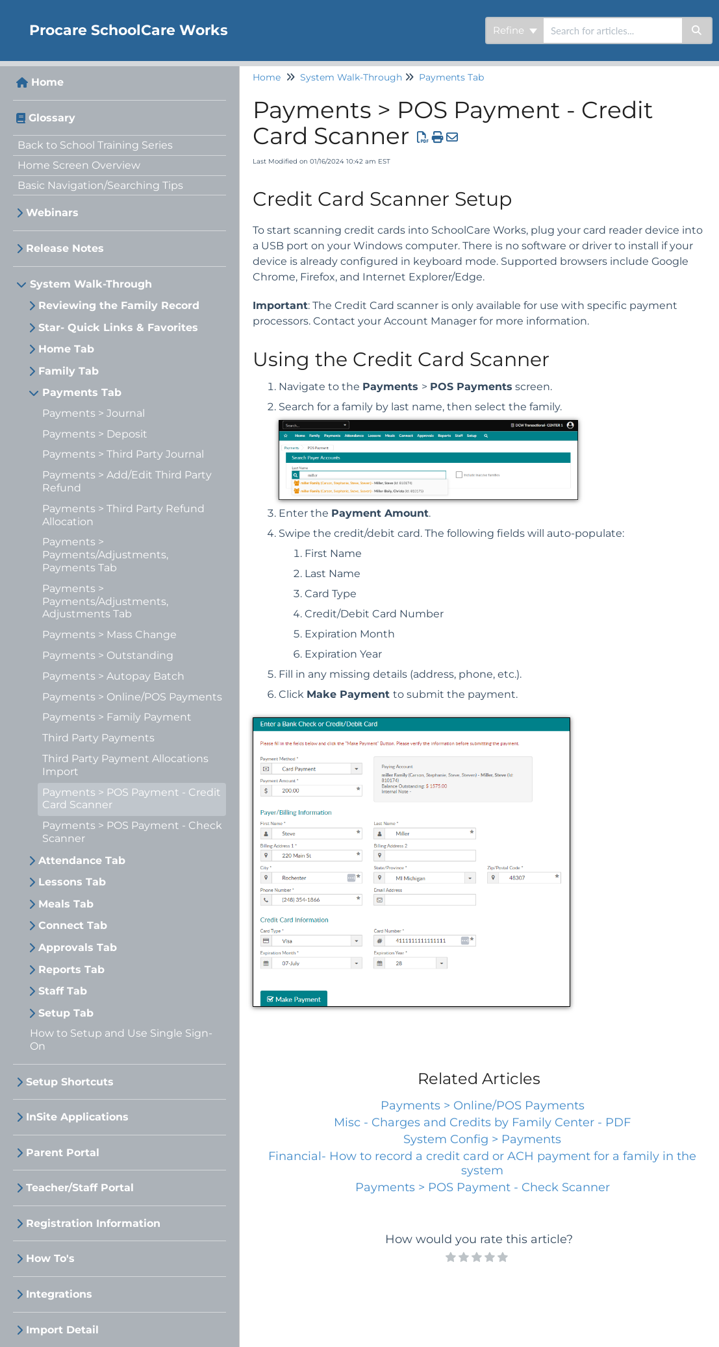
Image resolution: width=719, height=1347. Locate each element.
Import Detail (62, 1330)
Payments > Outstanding (107, 655)
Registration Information (93, 1223)
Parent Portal (62, 1152)
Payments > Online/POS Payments (132, 697)
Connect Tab (72, 925)
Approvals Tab (77, 947)
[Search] (697, 30)
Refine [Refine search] (515, 30)
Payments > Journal (93, 413)
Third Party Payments (98, 738)
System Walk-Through (91, 284)
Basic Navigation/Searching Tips (100, 185)
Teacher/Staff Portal (80, 1187)
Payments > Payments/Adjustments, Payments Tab (105, 555)
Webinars (52, 212)
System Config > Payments (482, 1139)
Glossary (52, 118)
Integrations (59, 1294)
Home (47, 82)
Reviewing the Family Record (118, 305)
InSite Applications (77, 1117)
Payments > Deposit (94, 434)
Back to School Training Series (95, 145)
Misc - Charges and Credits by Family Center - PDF (482, 1122)
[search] (613, 30)
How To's (50, 1258)
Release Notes (65, 248)
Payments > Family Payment (117, 717)
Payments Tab (81, 392)
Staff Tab (62, 991)
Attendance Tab (81, 860)
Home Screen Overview (79, 165)
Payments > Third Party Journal (123, 454)
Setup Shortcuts (70, 1082)
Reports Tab (71, 969)
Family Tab (68, 371)
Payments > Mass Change (109, 634)
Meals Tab (66, 904)
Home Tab (66, 349)
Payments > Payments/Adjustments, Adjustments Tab (105, 601)
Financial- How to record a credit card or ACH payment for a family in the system (482, 1163)
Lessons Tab (72, 882)
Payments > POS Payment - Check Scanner (482, 1187)
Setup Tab (66, 1013)
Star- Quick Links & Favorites (118, 327)
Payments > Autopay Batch (113, 676)
